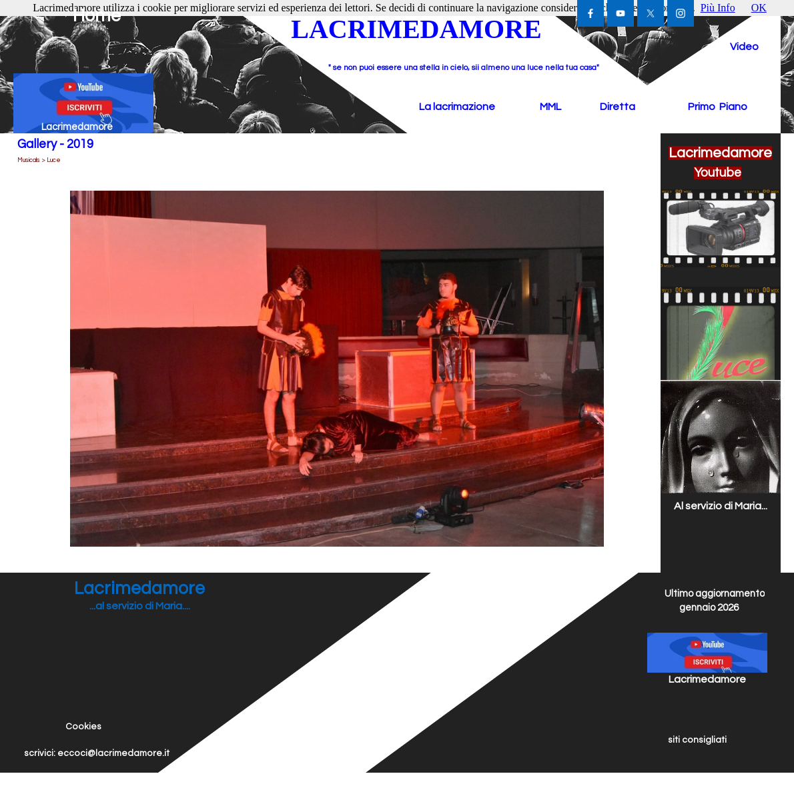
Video (744, 46)
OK (759, 7)
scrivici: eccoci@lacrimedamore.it (96, 753)
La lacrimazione (457, 106)
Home (97, 16)
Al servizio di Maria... (720, 506)
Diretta (617, 106)
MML (550, 106)
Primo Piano (717, 106)
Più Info (718, 7)
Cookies (83, 726)
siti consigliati (697, 740)
